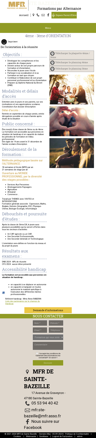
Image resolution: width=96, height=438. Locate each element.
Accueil (24, 15)
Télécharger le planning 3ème (71, 68)
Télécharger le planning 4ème (71, 62)
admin (79, 436)
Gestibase (43, 436)
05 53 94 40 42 (44, 403)
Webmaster (31, 436)
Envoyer (48, 362)
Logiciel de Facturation (62, 436)
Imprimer (12, 41)
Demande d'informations (48, 310)
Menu (48, 28)
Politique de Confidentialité (77, 434)
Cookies (17, 436)
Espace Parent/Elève (66, 15)
